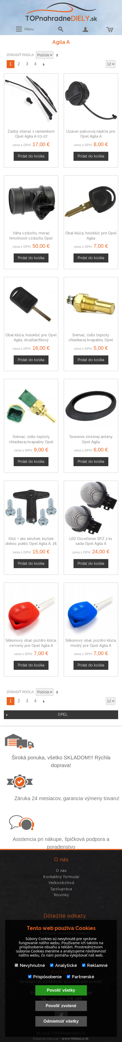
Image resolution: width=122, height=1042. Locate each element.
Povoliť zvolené (61, 1006)
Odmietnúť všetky (61, 1021)
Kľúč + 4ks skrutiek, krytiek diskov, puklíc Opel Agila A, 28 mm (31, 544)
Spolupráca (61, 889)
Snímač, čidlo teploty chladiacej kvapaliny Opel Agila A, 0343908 (91, 340)
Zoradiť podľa (20, 55)
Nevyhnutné (30, 965)
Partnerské (80, 976)
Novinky (61, 895)
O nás (61, 871)
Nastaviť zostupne (58, 55)
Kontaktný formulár (61, 877)
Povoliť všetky (61, 990)
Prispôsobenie (45, 976)
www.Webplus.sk (75, 1038)
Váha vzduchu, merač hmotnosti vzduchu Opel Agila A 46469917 (31, 238)
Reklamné (95, 965)
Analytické (63, 965)
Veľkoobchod (61, 883)
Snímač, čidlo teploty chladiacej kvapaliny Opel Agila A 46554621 (31, 442)
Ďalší (43, 64)
